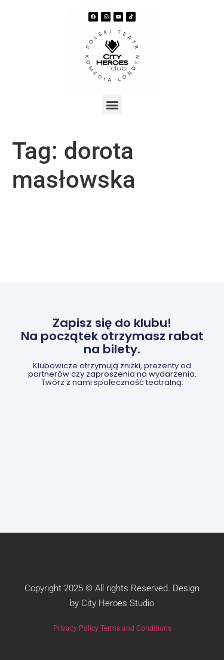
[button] (112, 104)
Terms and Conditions (135, 628)
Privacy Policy (76, 628)
